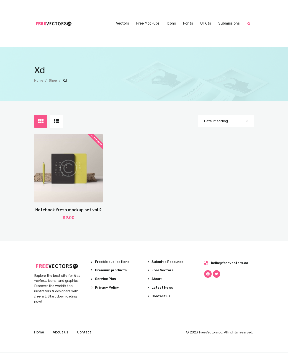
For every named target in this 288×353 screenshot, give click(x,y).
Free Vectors (163, 271)
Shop (53, 81)
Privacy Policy (107, 288)
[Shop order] (226, 121)
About (157, 280)
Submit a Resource (167, 263)
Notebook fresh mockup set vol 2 (68, 210)
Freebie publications (112, 263)
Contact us (161, 297)
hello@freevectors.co (229, 264)
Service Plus (105, 280)
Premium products (111, 271)
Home (38, 81)
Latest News (162, 288)
